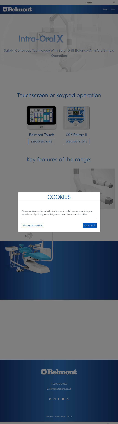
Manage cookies (32, 225)
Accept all (89, 225)
